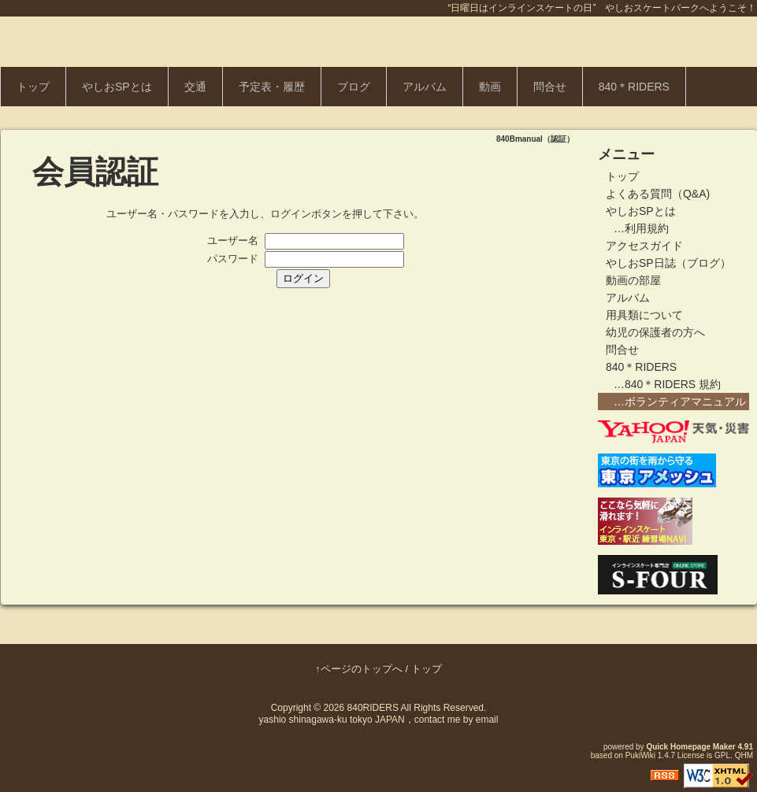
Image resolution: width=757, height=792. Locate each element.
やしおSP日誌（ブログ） (668, 263)
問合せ (549, 86)
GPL (722, 755)
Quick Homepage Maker (690, 746)
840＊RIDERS (634, 86)
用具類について (644, 315)
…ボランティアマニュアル (680, 401)
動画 (490, 86)
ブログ (353, 86)
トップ (33, 86)
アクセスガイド (644, 245)
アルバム (425, 86)
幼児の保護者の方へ (655, 332)
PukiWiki (640, 755)
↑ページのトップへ (359, 669)
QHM (744, 755)
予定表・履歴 (272, 86)
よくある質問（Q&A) (658, 193)
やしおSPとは (117, 86)
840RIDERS (373, 707)
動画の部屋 (633, 280)
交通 (195, 86)
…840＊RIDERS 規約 (667, 384)
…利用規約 (641, 228)
